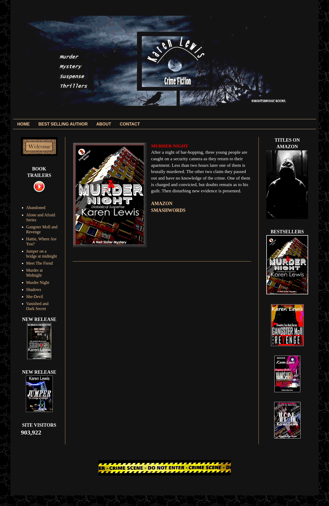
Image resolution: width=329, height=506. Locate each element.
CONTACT (130, 124)
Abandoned (35, 207)
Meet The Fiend (39, 263)
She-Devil (34, 296)
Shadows (33, 289)
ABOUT (103, 124)
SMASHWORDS (168, 210)
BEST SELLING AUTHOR (63, 124)
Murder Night (37, 282)
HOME (23, 124)
